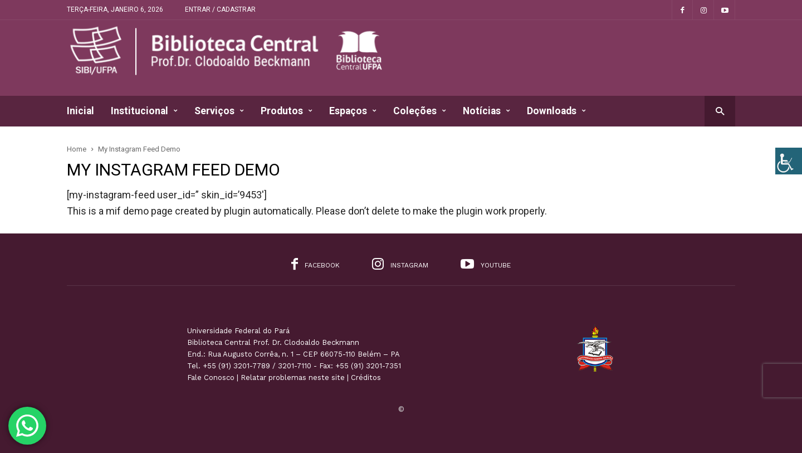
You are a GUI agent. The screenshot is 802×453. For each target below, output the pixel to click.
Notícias (486, 111)
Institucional (144, 111)
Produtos (286, 111)
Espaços (352, 111)
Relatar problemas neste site (293, 377)
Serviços (219, 111)
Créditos (366, 377)
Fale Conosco (210, 377)
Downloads (556, 111)
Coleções (419, 111)
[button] (720, 110)
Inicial (80, 110)
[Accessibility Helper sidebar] (788, 161)
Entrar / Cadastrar (220, 9)
